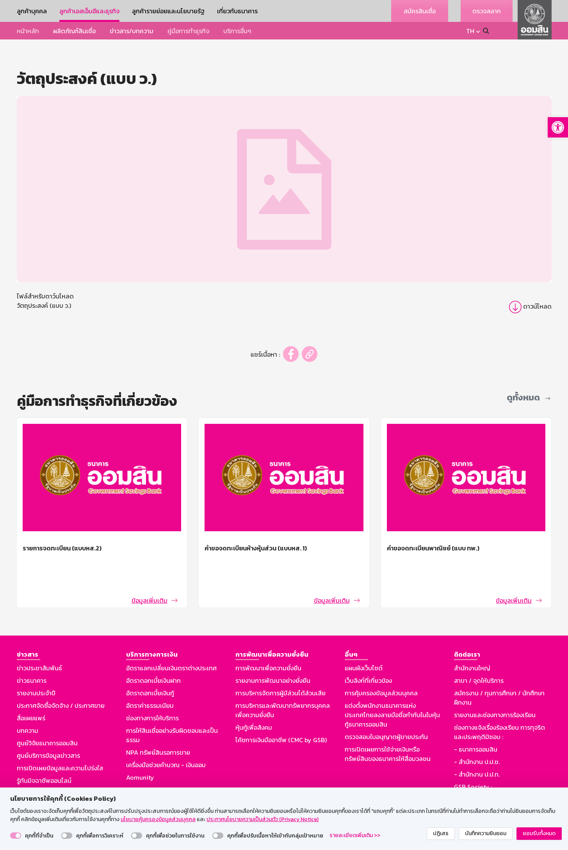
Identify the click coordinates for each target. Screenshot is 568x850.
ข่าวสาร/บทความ (131, 31)
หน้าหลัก (28, 31)
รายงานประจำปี (36, 665)
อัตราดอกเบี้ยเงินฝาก (153, 653)
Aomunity (140, 750)
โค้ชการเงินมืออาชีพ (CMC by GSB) (281, 712)
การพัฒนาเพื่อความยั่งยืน (268, 640)
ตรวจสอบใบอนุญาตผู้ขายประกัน (386, 709)
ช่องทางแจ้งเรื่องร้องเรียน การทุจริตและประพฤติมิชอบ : (499, 704)
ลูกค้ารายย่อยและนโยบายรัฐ (168, 11)
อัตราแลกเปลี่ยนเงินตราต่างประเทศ (171, 640)
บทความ (27, 703)
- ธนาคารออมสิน (475, 722)
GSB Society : (473, 759)
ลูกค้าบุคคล (32, 11)
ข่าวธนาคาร (31, 653)
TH (470, 31)
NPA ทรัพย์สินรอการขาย (158, 725)
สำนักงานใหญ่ (472, 640)
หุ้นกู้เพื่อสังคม (253, 700)
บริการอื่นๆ (237, 31)
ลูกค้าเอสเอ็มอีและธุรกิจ (89, 11)
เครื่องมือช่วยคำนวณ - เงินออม (166, 737)
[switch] (15, 835)
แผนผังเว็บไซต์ (364, 640)
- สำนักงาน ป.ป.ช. (477, 734)
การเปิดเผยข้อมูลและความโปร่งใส (60, 740)
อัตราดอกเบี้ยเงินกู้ (150, 665)
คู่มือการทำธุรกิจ (188, 31)
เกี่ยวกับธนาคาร (237, 11)
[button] (558, 127)
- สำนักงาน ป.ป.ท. (477, 747)
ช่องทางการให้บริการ (152, 690)
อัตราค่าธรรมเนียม (150, 678)
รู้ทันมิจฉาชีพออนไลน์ (44, 753)
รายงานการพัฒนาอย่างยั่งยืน (272, 653)
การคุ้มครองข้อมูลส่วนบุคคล (381, 665)
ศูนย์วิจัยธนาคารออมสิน (47, 715)
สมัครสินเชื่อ (420, 11)
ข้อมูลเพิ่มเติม (149, 573)
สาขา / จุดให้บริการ (479, 653)
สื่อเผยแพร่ (31, 690)
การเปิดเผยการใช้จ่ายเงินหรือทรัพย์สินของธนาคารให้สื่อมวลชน (388, 726)
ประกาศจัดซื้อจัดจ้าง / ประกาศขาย (61, 678)
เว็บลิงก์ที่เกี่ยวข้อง (368, 653)
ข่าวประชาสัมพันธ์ (39, 640)
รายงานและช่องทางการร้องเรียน (495, 687)
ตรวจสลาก (486, 11)
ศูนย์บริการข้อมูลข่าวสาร (48, 728)
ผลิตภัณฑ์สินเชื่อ (74, 31)
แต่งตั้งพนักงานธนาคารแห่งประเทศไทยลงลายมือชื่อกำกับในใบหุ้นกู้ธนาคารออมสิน (392, 687)
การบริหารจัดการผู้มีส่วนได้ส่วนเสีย (280, 665)
